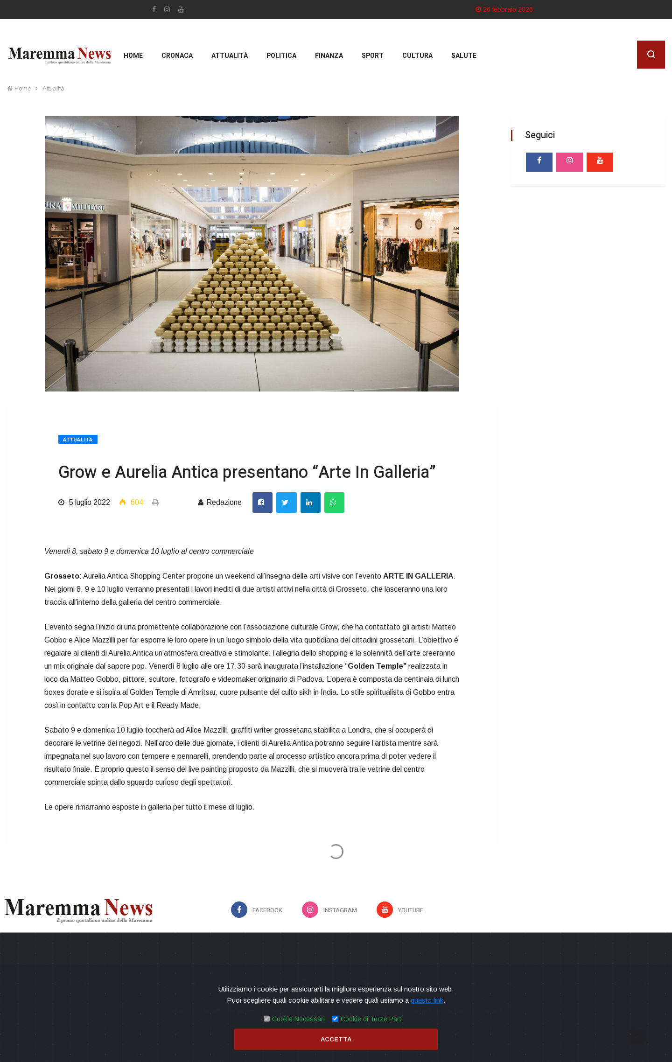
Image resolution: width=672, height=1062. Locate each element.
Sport (373, 56)
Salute (463, 56)
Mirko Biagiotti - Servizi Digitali (354, 1044)
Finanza (329, 56)
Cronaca (177, 56)
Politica (281, 56)
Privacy (313, 982)
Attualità (229, 56)
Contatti (358, 982)
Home (133, 56)
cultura (417, 56)
